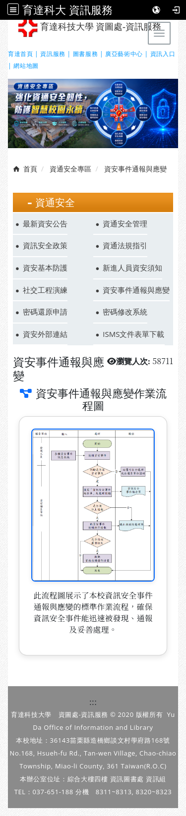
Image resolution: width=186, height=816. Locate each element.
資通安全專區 (70, 168)
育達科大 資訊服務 (67, 9)
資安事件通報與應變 (136, 290)
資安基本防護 (45, 267)
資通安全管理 (125, 223)
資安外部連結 (45, 334)
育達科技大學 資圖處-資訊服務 (89, 27)
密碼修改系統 (125, 312)
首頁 (30, 168)
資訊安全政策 (45, 245)
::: (93, 701)
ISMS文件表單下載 (133, 334)
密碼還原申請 (45, 312)
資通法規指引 (125, 245)
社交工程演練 (45, 290)
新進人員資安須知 (132, 267)
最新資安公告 (45, 223)
